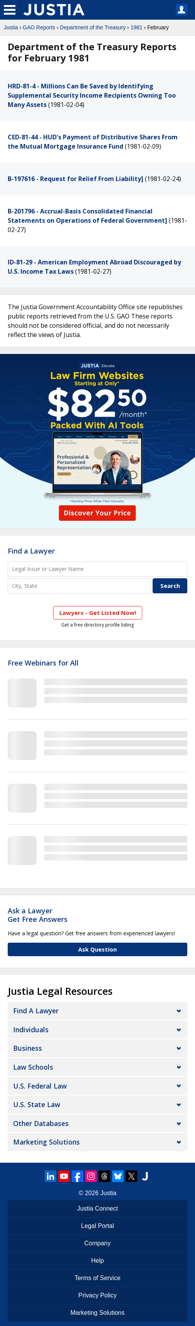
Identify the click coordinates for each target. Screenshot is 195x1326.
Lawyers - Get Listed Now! (97, 612)
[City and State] (79, 585)
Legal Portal (97, 1226)
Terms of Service (97, 1278)
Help (97, 1260)
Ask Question (97, 949)
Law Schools (33, 1067)
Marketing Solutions (46, 1141)
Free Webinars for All (43, 663)
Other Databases (41, 1123)
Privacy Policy (97, 1295)
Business (27, 1048)
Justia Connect (97, 1208)
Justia (11, 27)
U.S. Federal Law (40, 1086)
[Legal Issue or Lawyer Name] (97, 568)
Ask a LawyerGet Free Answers (37, 915)
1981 (136, 27)
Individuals (31, 1029)
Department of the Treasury (93, 27)
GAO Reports (39, 27)
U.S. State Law (36, 1104)
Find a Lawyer (31, 550)
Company (97, 1243)
